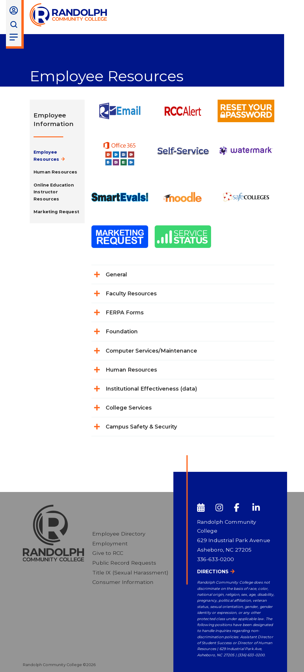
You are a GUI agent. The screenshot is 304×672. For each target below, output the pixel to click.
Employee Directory (118, 534)
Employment (110, 543)
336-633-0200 (215, 559)
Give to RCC (107, 553)
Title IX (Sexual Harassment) (130, 572)
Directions (213, 571)
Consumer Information (122, 582)
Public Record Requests (124, 563)
